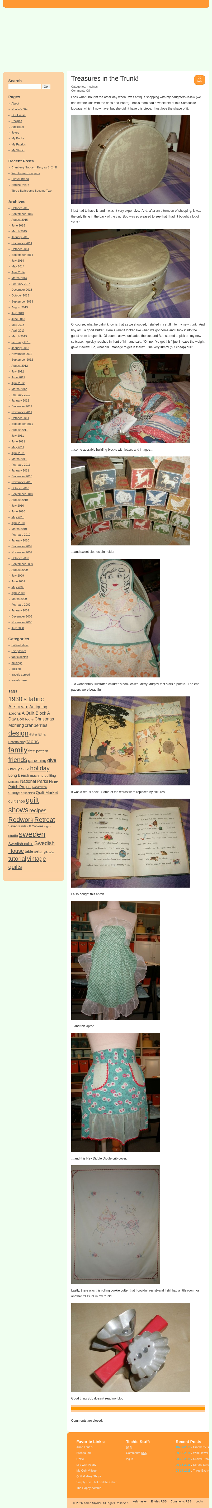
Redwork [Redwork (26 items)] (21, 819)
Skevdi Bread (20, 179)
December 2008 (22, 616)
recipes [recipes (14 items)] (37, 810)
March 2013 (19, 336)
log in (129, 1458)
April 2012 (18, 383)
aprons (100, 1408)
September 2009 (22, 564)
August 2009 (20, 569)
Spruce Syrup (20, 184)
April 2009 (18, 593)
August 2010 (20, 499)
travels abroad (21, 674)
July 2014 (18, 260)
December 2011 (22, 406)
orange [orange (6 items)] (14, 792)
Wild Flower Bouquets (26, 173)
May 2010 (18, 517)
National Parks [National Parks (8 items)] (34, 781)
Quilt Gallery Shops (89, 1476)
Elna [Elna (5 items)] (41, 734)
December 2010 (22, 476)
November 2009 (22, 552)
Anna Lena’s (85, 1447)
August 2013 (20, 307)
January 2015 (20, 237)
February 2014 (21, 283)
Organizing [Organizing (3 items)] (28, 792)
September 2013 (22, 301)
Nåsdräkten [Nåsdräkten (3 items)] (39, 787)
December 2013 (22, 289)
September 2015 (22, 213)
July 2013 (18, 313)
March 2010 (19, 528)
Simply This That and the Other (97, 1482)
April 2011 (18, 453)
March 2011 (19, 458)
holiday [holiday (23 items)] (40, 768)
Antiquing (88, 1408)
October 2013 (20, 295)
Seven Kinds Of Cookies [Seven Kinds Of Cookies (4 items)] (26, 826)
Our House (19, 115)
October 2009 (20, 558)
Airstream (18, 126)
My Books (18, 138)
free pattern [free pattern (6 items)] (38, 751)
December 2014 (22, 243)
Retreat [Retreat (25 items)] (44, 819)
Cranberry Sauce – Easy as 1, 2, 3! (34, 167)
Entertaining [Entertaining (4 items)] (17, 742)
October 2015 (20, 208)
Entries (159, 1501)
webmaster (140, 1501)
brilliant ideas (20, 645)
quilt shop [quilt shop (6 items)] (16, 801)
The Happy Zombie (89, 1488)
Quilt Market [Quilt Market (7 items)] (47, 792)
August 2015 (20, 219)
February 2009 (21, 604)
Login (199, 1501)
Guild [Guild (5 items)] (25, 769)
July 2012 (18, 371)
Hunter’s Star (20, 109)
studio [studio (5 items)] (13, 836)
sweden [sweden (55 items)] (32, 834)
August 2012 (20, 365)
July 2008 (18, 628)
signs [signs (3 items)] (47, 826)
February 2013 (21, 342)
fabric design (20, 656)
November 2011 (22, 412)
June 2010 (18, 511)
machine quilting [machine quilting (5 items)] (43, 775)
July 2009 (18, 575)
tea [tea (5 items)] (51, 852)
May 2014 (18, 266)
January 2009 (20, 610)
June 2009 (18, 581)
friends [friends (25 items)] (17, 759)
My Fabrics (19, 144)
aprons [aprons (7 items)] (14, 713)
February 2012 (21, 394)
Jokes (15, 132)
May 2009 (18, 587)
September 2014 (22, 254)
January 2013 (20, 348)
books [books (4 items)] (29, 719)
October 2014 (20, 249)
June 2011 (18, 441)
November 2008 (22, 622)
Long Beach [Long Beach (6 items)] (18, 775)
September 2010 (22, 494)
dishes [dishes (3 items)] (33, 734)
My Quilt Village (87, 1470)
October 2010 (20, 488)
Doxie (80, 1458)
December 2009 (22, 546)
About (15, 103)
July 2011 (18, 435)
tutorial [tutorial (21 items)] (17, 858)
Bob (108, 1408)
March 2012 (19, 388)
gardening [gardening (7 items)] (37, 760)
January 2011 (20, 470)
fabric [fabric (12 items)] (32, 741)
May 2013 (18, 324)
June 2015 (18, 225)
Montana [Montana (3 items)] (13, 781)
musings (17, 663)
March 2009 (19, 598)
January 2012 (20, 400)
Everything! (19, 651)
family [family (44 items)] (17, 750)
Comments (136, 1452)
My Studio (18, 150)
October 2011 (20, 418)
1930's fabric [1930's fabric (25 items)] (26, 699)
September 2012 (22, 359)
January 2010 (20, 540)
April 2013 (18, 330)
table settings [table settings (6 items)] (36, 851)
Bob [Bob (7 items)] (20, 719)
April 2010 (18, 523)
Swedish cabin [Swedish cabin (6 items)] (21, 844)
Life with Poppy (86, 1464)
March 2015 (19, 231)
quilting (16, 668)
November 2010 (22, 482)
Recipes (17, 120)
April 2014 (18, 272)
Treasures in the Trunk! (105, 78)
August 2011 (20, 429)
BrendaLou (84, 1452)
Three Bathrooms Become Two (32, 190)
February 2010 (21, 534)
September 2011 (22, 423)
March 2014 (19, 278)
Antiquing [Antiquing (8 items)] (38, 706)
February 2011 (21, 464)
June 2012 (18, 377)
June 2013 (18, 319)
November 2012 (22, 353)
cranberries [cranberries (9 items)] (36, 725)
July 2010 (18, 505)
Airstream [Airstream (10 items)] (18, 706)
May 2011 (18, 447)
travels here (19, 680)
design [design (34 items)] (18, 733)
